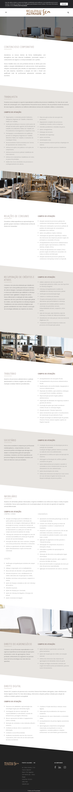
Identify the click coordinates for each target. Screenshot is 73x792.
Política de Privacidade (34, 790)
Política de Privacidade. (20, 5)
